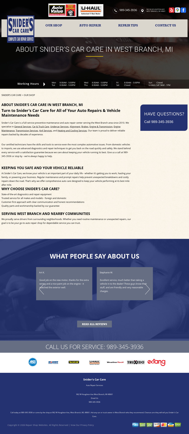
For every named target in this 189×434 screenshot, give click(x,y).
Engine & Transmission (100, 126)
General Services (22, 126)
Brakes (84, 126)
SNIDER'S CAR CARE (11, 95)
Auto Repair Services (94, 385)
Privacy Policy (87, 425)
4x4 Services (45, 130)
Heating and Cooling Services (72, 130)
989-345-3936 (128, 10)
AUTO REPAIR (90, 25)
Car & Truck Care (40, 126)
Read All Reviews (94, 324)
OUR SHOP (53, 25)
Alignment (75, 126)
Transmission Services (27, 130)
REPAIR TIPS (128, 25)
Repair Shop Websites (37, 425)
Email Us (94, 398)
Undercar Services (59, 126)
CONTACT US (165, 25)
